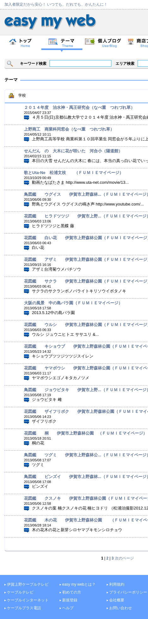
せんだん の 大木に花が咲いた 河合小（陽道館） (73, 151)
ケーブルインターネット (28, 600)
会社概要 (116, 600)
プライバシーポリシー (128, 592)
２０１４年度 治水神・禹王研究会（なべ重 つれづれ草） (79, 107)
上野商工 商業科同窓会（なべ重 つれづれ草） (69, 129)
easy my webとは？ (79, 584)
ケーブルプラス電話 (24, 608)
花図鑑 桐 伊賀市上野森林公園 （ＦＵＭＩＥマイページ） (85, 433)
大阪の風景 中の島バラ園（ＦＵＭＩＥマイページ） (73, 303)
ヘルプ (68, 608)
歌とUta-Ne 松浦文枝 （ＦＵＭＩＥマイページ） (73, 172)
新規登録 (69, 600)
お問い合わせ (120, 608)
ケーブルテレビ (20, 592)
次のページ (124, 558)
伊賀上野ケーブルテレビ (28, 584)
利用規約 (116, 584)
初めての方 (71, 592)
